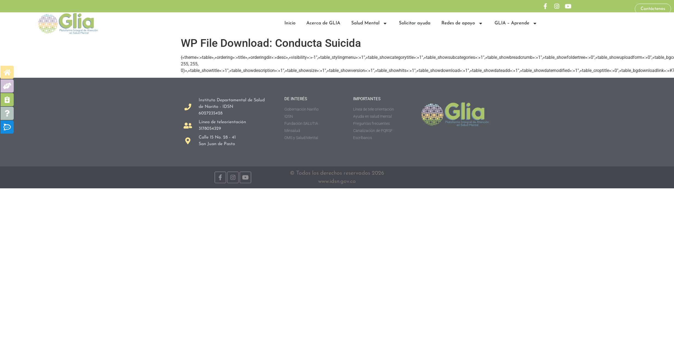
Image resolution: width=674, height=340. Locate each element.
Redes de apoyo (462, 23)
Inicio (289, 23)
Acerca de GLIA (323, 23)
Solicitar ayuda (414, 23)
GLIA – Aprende (516, 23)
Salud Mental (369, 23)
